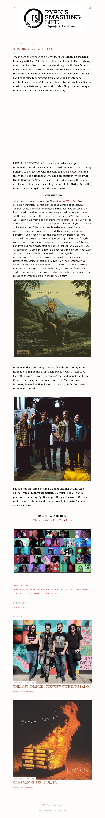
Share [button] (15, 586)
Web (47, 520)
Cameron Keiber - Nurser (35, 782)
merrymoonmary (60, 810)
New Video (74, 589)
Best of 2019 (23, 589)
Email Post (24, 586)
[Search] (90, 7)
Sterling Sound (33, 593)
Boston (32, 589)
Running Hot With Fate (64, 201)
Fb (54, 520)
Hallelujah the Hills (52, 589)
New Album (65, 589)
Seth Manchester (19, 593)
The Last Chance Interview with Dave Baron (52, 686)
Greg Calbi (40, 589)
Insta (69, 520)
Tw (61, 520)
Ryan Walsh (84, 589)
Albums (37, 520)
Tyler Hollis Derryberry (48, 593)
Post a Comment (21, 607)
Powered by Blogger (52, 805)
